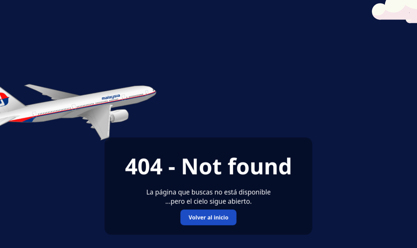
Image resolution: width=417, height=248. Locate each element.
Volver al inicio (208, 217)
